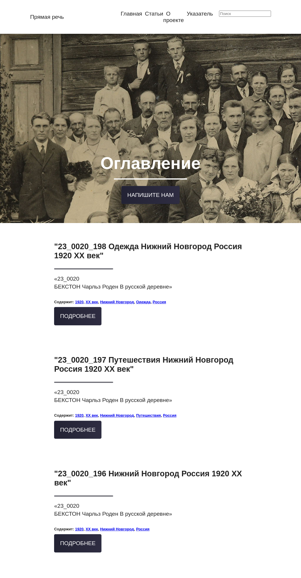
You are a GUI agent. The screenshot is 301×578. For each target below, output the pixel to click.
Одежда (143, 290)
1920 (79, 290)
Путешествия (148, 404)
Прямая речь (47, 17)
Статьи (154, 14)
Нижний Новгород (117, 290)
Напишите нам (150, 185)
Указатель (200, 14)
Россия (159, 290)
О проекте (173, 17)
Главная (131, 14)
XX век (92, 290)
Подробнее (78, 304)
